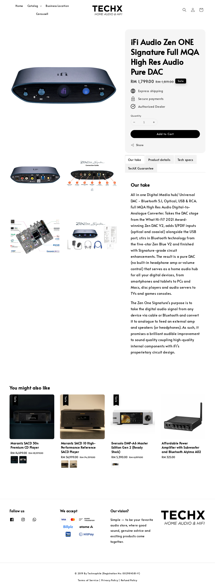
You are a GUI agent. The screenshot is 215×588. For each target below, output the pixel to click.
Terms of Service (88, 580)
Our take (134, 159)
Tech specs (185, 159)
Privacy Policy (109, 580)
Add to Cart (165, 134)
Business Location (57, 6)
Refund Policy (129, 580)
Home (19, 6)
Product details (159, 159)
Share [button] (137, 145)
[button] (184, 10)
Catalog (33, 6)
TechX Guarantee (141, 168)
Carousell (42, 14)
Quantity (136, 115)
